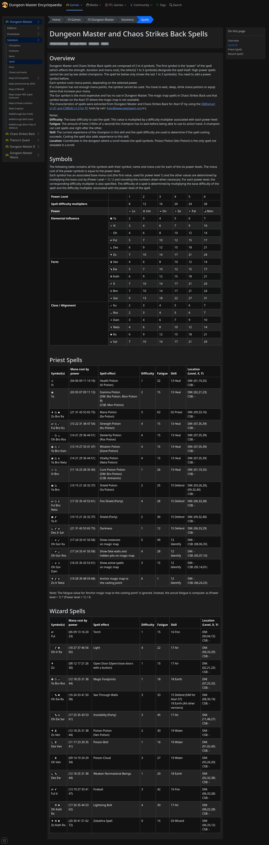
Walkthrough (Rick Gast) (21, 119)
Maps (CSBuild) (16, 89)
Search (175, 5)
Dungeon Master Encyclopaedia (32, 5)
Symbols (233, 45)
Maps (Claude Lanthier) (20, 103)
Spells (12, 61)
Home (56, 20)
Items (12, 56)
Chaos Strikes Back (20, 134)
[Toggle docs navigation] (4, 841)
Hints (11, 67)
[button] (82, 5)
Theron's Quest (18, 140)
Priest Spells (235, 49)
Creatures (14, 50)
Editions (12, 28)
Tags (161, 5)
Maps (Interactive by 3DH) (22, 83)
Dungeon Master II (20, 147)
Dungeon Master (19, 22)
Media (92, 5)
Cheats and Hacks (18, 72)
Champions (14, 45)
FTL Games (114, 5)
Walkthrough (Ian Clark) (21, 113)
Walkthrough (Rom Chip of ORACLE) (22, 126)
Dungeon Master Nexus (19, 155)
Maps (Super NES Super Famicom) (21, 96)
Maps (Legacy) (16, 108)
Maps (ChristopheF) (19, 78)
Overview (233, 40)
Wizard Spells (235, 54)
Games (72, 5)
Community (139, 5)
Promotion (13, 34)
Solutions (12, 40)
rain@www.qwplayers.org (125, 108)
